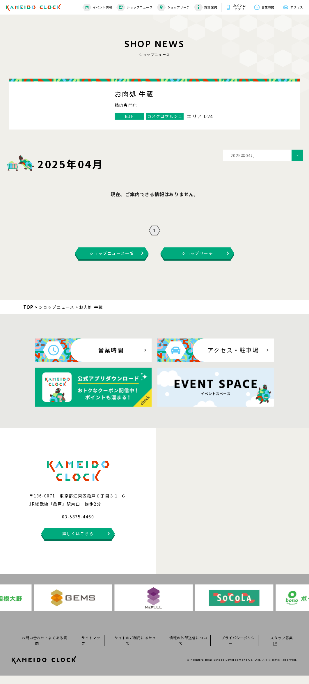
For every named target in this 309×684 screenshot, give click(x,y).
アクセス (296, 7)
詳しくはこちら (78, 542)
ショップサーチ (173, 7)
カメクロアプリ (239, 7)
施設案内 (205, 7)
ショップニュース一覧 (111, 262)
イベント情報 (97, 7)
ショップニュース (134, 7)
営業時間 (268, 7)
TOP (28, 315)
